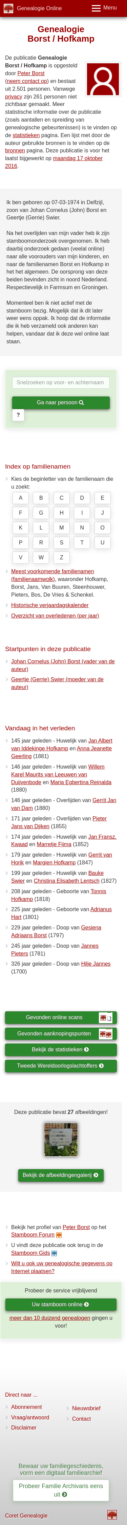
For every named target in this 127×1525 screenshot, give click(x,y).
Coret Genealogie (26, 1516)
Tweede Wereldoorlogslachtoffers (60, 1066)
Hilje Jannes (95, 964)
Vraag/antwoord (30, 1417)
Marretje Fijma (54, 844)
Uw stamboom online (60, 1304)
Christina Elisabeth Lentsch (67, 881)
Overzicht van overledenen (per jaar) (55, 616)
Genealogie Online (39, 8)
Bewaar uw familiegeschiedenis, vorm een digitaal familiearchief (61, 1469)
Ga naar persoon (60, 402)
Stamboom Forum (33, 1235)
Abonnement (26, 1407)
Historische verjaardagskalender (50, 605)
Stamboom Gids (30, 1253)
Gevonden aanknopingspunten (64, 1034)
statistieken (26, 135)
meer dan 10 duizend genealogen (49, 1318)
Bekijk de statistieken (60, 1049)
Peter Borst (30, 73)
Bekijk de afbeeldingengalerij (60, 1175)
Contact (81, 1419)
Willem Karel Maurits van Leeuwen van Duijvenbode (58, 774)
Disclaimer (24, 1428)
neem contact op (27, 81)
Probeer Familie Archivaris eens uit (61, 1490)
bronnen (15, 150)
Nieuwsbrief (86, 1408)
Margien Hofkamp (54, 862)
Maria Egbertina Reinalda (81, 782)
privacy (13, 97)
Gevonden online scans (69, 1017)
